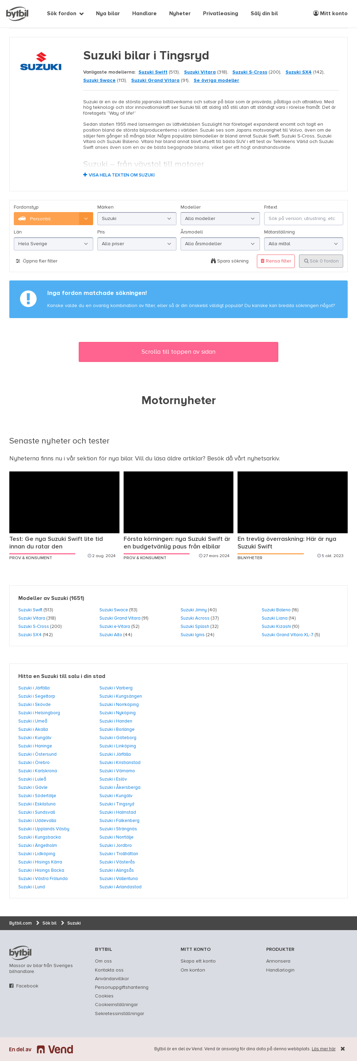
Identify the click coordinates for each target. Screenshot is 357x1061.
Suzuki (59, 598)
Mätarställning (279, 232)
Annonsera (278, 961)
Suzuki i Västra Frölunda (43, 878)
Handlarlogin (280, 970)
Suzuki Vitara (200, 72)
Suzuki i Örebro (34, 762)
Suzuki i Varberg (116, 688)
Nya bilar (108, 14)
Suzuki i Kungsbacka (39, 837)
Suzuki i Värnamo (117, 770)
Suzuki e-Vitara (114, 626)
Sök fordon (61, 14)
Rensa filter (276, 261)
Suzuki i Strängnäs (118, 828)
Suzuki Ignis (193, 634)
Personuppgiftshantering (121, 987)
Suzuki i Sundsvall (36, 812)
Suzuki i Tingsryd (116, 804)
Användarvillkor (112, 978)
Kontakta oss (109, 970)
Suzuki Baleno (276, 610)
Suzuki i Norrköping (119, 704)
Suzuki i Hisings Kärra (40, 862)
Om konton (193, 970)
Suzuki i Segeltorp (36, 696)
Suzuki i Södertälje (37, 795)
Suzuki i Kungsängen (120, 696)
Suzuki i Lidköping (36, 853)
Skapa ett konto (198, 961)
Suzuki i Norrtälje (116, 837)
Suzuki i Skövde (34, 704)
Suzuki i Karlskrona (37, 770)
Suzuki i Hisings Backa (41, 870)
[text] (17, 14)
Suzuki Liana (275, 618)
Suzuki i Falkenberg (119, 820)
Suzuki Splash (195, 626)
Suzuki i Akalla (33, 729)
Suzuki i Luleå (32, 779)
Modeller (191, 207)
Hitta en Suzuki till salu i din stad (61, 676)
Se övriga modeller (216, 80)
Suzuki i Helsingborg (39, 712)
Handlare (144, 14)
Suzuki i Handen (115, 721)
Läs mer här (324, 1049)
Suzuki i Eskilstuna (37, 804)
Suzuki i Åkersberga (120, 787)
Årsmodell (192, 232)
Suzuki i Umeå (32, 721)
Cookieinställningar (116, 1004)
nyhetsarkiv (263, 459)
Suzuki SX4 (299, 72)
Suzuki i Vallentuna (118, 878)
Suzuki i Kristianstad (120, 762)
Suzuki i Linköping (117, 746)
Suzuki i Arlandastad (120, 887)
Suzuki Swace (99, 80)
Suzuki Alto (110, 634)
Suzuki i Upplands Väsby (43, 828)
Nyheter (180, 14)
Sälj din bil (264, 14)
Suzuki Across (195, 618)
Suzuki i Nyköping (117, 712)
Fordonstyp (26, 207)
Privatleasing (220, 14)
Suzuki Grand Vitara (155, 80)
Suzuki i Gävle (33, 787)
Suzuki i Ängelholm (37, 845)
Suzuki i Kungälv (34, 737)
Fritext (270, 207)
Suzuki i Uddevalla (37, 820)
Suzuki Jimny (194, 610)
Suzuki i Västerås (117, 862)
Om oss (103, 961)
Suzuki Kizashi (276, 626)
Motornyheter (179, 401)
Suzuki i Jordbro (115, 845)
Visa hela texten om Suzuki (122, 175)
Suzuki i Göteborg (117, 737)
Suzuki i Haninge (35, 746)
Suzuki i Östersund (37, 754)
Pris (101, 232)
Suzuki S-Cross (249, 72)
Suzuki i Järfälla (34, 688)
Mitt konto (330, 13)
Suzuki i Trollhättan (118, 853)
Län (18, 232)
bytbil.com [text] (20, 953)
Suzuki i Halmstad (117, 812)
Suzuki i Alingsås (116, 870)
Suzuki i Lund (31, 887)
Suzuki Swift (152, 72)
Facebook (27, 986)
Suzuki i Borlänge (117, 729)
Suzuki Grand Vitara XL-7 (287, 634)
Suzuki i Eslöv (113, 779)
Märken (105, 207)
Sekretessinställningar (119, 1013)
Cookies (104, 996)
